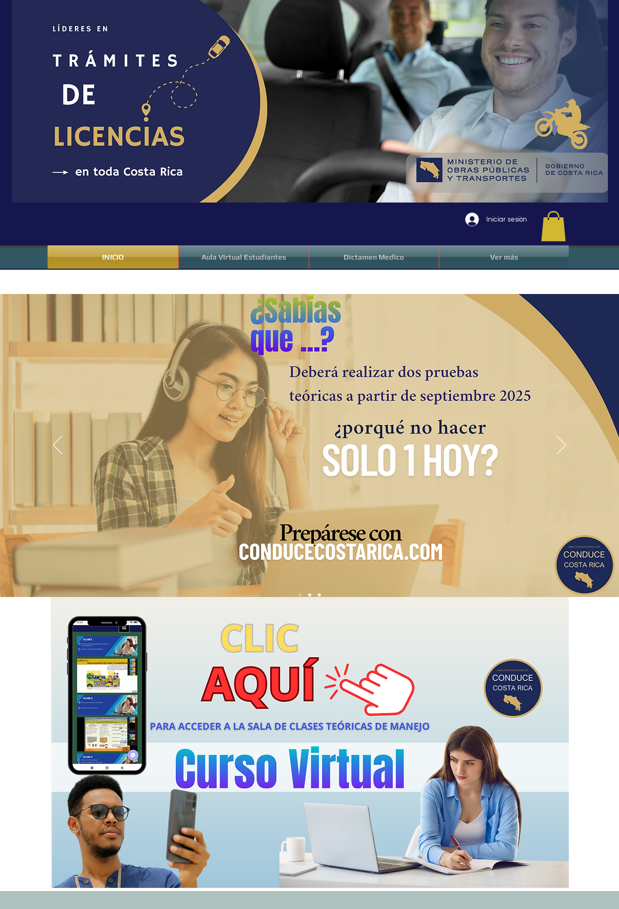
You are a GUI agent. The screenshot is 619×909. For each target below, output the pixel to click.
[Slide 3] (319, 594)
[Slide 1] (300, 594)
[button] (553, 226)
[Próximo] (561, 446)
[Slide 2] (309, 594)
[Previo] (57, 446)
